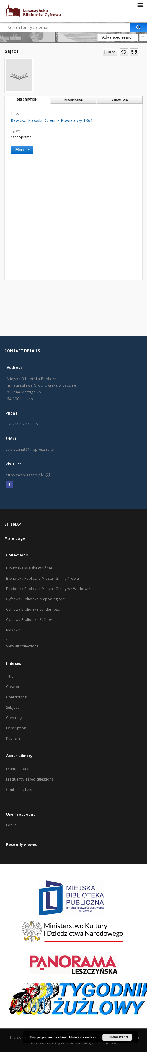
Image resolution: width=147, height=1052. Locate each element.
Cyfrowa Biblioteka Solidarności (33, 609)
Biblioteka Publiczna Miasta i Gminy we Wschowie (48, 588)
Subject (12, 707)
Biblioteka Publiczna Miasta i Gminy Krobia (42, 578)
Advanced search (118, 37)
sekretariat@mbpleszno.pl (30, 449)
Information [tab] (73, 99)
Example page (18, 768)
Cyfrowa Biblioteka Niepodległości (36, 599)
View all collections (22, 646)
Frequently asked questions (29, 779)
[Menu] (140, 4)
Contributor (16, 697)
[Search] (138, 27)
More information (82, 1037)
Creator (12, 686)
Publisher (14, 738)
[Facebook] (9, 485)
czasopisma (21, 137)
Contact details (19, 789)
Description (16, 727)
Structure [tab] (120, 99)
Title (10, 676)
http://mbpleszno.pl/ (24, 475)
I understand (117, 1037)
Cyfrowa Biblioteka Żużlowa (30, 619)
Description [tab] (27, 100)
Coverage (14, 717)
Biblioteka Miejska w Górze (29, 568)
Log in (11, 825)
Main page (14, 538)
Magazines (15, 629)
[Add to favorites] (124, 52)
